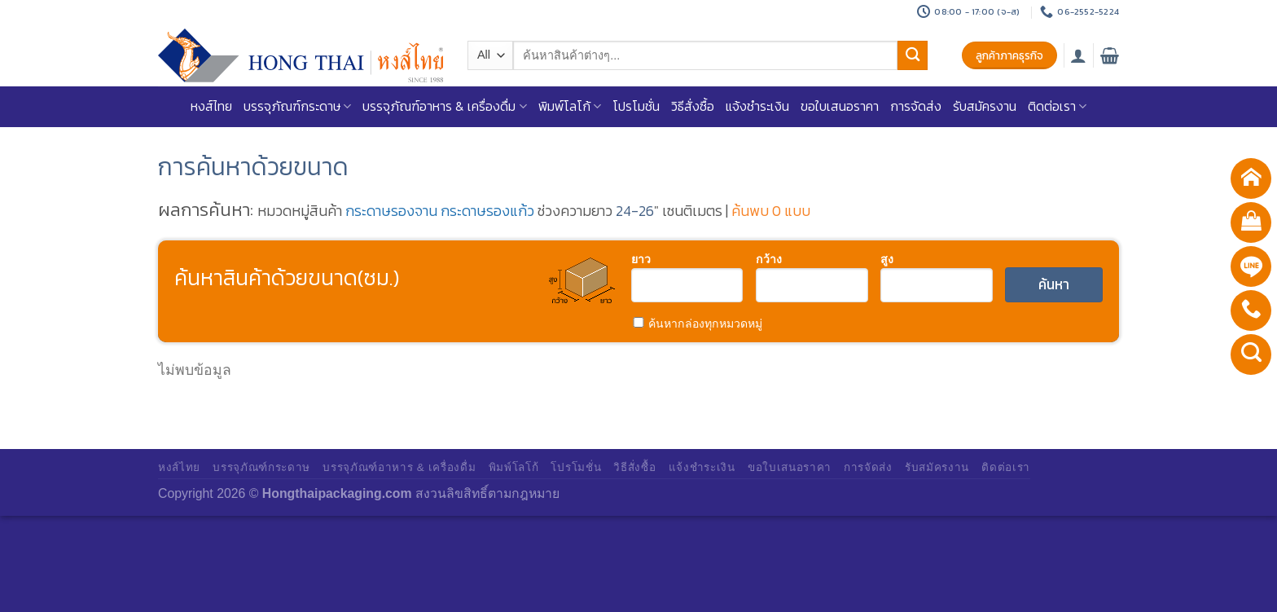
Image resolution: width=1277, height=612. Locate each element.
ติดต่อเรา (1057, 106)
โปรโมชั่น (636, 106)
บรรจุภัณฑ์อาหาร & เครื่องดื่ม (444, 106)
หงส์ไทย (211, 106)
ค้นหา (1053, 284)
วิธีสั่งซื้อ (692, 106)
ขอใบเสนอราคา (840, 106)
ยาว (641, 258)
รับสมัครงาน (984, 106)
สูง (886, 258)
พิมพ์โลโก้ (569, 106)
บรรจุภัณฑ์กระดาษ (297, 106)
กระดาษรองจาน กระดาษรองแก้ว (439, 211)
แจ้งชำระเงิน (757, 106)
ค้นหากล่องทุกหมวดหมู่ (697, 323)
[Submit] (912, 56)
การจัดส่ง (915, 106)
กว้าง (769, 258)
